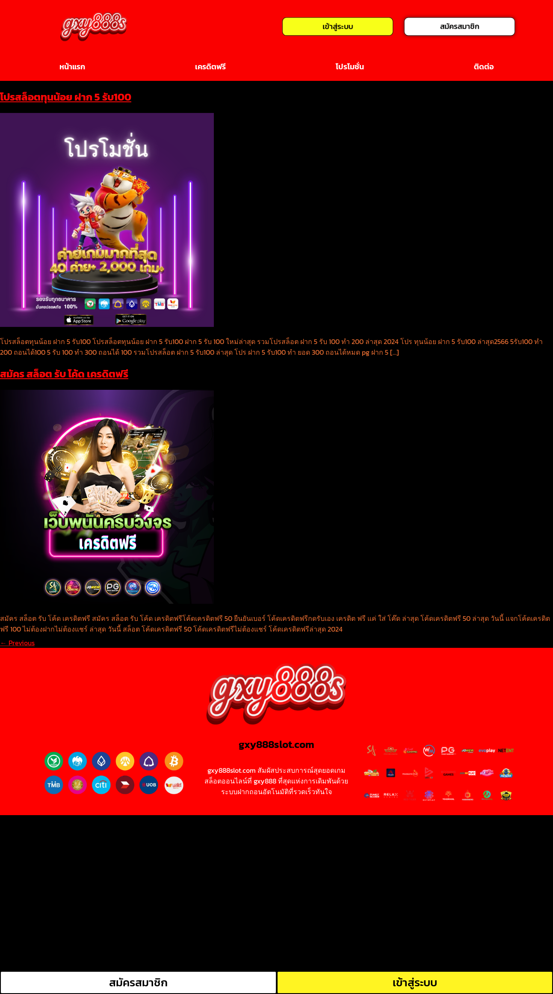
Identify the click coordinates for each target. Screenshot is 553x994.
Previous (17, 643)
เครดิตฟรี (210, 66)
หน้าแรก (72, 66)
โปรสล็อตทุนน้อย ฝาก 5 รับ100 (65, 96)
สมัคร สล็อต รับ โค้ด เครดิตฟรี (64, 373)
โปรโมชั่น (350, 66)
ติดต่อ (484, 66)
